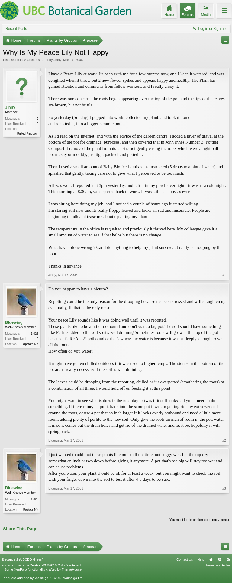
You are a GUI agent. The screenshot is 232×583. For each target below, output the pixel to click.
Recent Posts (16, 29)
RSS (228, 560)
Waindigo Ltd (72, 578)
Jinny (57, 60)
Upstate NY (30, 344)
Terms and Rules (217, 566)
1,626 (34, 333)
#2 (224, 440)
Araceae (30, 60)
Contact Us (184, 560)
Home (211, 560)
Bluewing (14, 322)
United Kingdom (27, 133)
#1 (224, 275)
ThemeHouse (72, 570)
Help (200, 560)
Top (220, 560)
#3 (224, 509)
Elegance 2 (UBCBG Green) (22, 560)
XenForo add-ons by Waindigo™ (27, 578)
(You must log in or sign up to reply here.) (198, 520)
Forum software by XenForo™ (43, 566)
